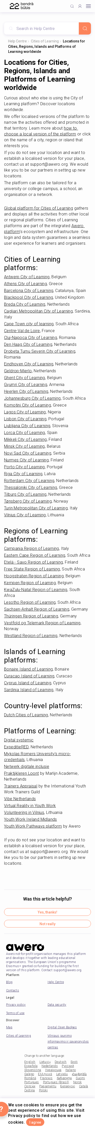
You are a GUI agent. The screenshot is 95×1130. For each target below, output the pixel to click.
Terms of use (15, 1013)
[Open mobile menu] (88, 6)
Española (30, 1066)
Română (30, 1078)
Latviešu (62, 1074)
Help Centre (17, 41)
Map (9, 1027)
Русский (68, 1066)
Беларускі (67, 1086)
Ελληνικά (45, 1074)
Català (83, 1086)
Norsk (77, 1082)
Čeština (29, 1090)
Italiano (70, 1070)
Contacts (12, 990)
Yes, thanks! (47, 912)
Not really (47, 924)
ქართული (64, 1078)
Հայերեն (79, 1074)
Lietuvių (45, 1062)
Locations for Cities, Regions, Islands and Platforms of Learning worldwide (46, 46)
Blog (9, 982)
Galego (29, 1074)
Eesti (74, 1062)
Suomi (80, 1078)
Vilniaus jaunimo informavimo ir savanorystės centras (68, 1041)
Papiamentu (47, 1086)
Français (46, 1078)
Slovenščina (32, 1070)
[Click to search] (72, 6)
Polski (43, 1090)
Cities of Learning (45, 41)
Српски (29, 1086)
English (29, 1062)
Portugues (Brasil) (56, 1082)
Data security (57, 1005)
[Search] (85, 28)
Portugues (31, 1082)
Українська (53, 1070)
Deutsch (61, 1062)
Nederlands (50, 1066)
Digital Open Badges (62, 1027)
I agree (35, 1122)
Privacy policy (16, 1005)
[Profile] (80, 6)
